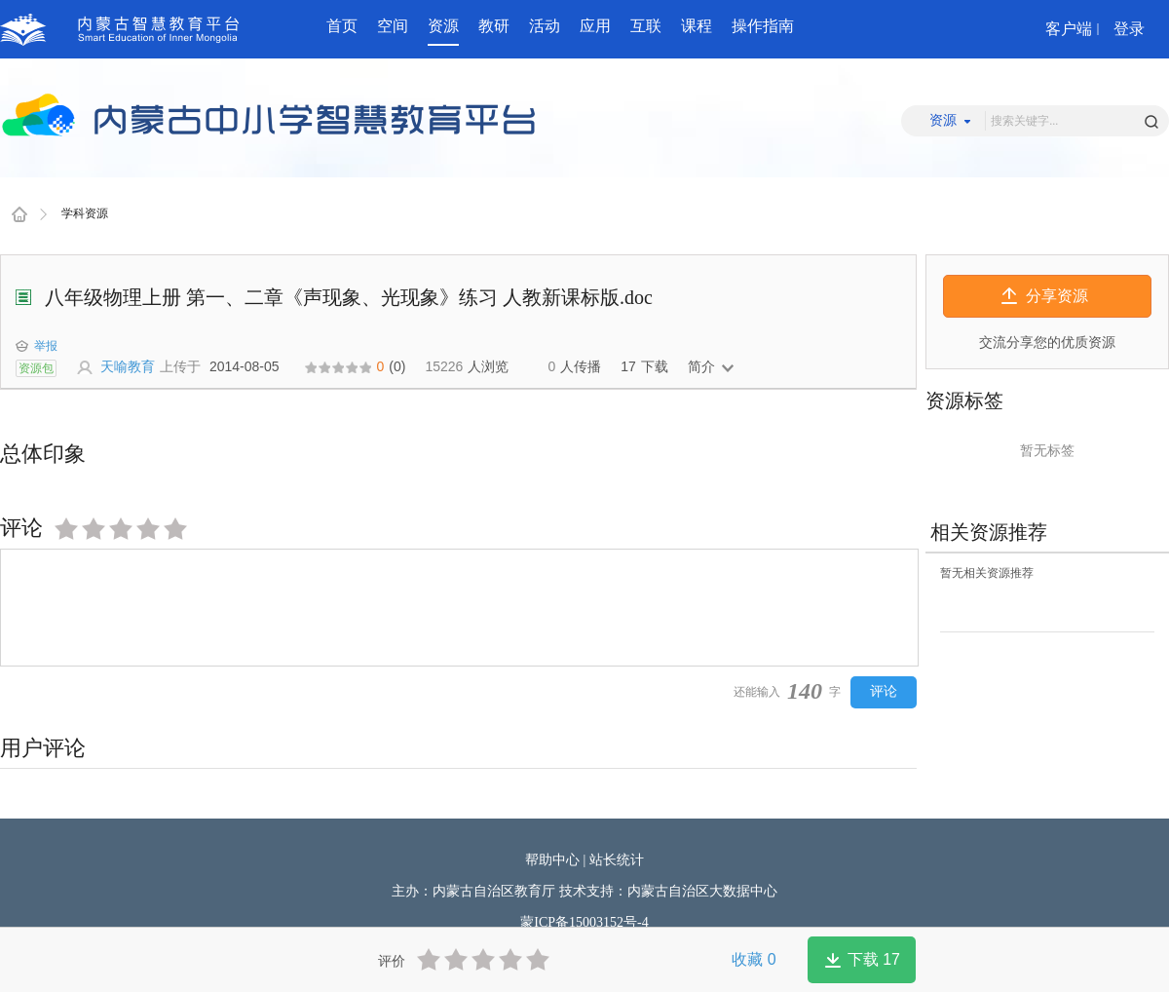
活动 (544, 26)
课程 (696, 26)
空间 (392, 26)
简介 (701, 366)
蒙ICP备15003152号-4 (584, 922)
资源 (443, 26)
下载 (874, 959)
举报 (36, 346)
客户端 (1068, 28)
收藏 (753, 959)
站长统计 (616, 860)
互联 (645, 26)
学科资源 (84, 213)
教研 (493, 26)
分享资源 (1057, 295)
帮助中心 (552, 860)
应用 (595, 26)
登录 (1129, 28)
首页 (342, 26)
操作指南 (763, 26)
